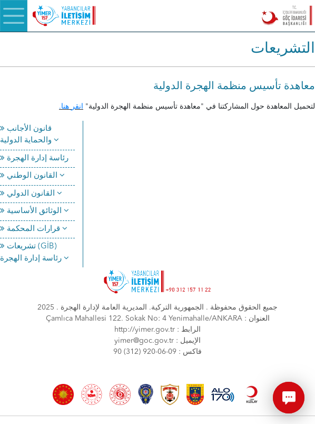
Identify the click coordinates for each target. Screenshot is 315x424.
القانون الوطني (32, 176)
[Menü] (13, 16)
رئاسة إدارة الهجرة (34, 158)
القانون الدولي (31, 194)
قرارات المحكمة (33, 229)
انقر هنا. (71, 106)
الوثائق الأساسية (34, 211)
